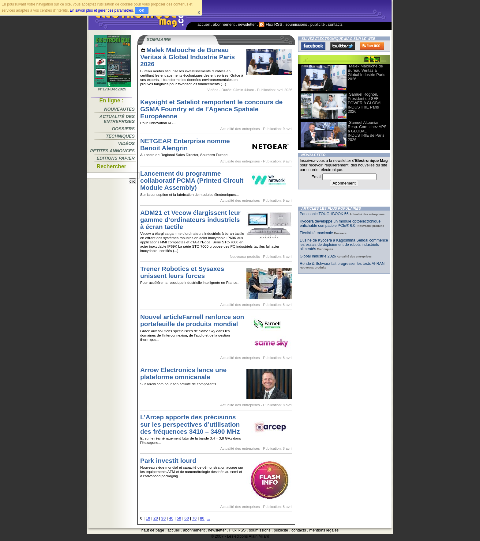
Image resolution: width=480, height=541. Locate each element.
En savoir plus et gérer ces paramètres (101, 10)
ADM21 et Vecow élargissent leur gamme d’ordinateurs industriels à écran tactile (190, 219)
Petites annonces (112, 150)
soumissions (296, 24)
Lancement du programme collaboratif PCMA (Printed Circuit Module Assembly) (191, 180)
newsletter (247, 24)
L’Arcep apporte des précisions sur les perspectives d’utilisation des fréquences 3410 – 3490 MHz (190, 424)
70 (194, 518)
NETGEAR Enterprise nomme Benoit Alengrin (185, 144)
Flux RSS (270, 24)
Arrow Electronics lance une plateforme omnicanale (183, 373)
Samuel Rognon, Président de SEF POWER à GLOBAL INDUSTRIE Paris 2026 (365, 103)
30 (163, 518)
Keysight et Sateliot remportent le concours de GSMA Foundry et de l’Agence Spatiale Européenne (211, 109)
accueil (203, 24)
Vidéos (126, 143)
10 (148, 518)
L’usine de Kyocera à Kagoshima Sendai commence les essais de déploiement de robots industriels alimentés (344, 244)
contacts (335, 24)
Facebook (313, 46)
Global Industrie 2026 (318, 256)
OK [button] (141, 10)
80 (202, 518)
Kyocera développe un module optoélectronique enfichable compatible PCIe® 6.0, (340, 223)
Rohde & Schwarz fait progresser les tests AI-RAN (342, 263)
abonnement (224, 24)
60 (186, 518)
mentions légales (324, 530)
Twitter (342, 46)
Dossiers (123, 128)
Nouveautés (119, 109)
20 (155, 518)
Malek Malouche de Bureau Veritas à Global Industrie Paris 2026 (187, 56)
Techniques (120, 136)
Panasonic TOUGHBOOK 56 (325, 214)
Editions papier (116, 158)
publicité (317, 24)
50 (179, 518)
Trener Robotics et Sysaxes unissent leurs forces (182, 272)
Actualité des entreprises (117, 119)
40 (171, 518)
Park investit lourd (168, 460)
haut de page (152, 530)
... (208, 518)
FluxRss (372, 46)
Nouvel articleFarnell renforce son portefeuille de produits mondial (192, 320)
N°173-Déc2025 (112, 87)
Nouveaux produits (245, 256)
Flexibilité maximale (317, 233)
